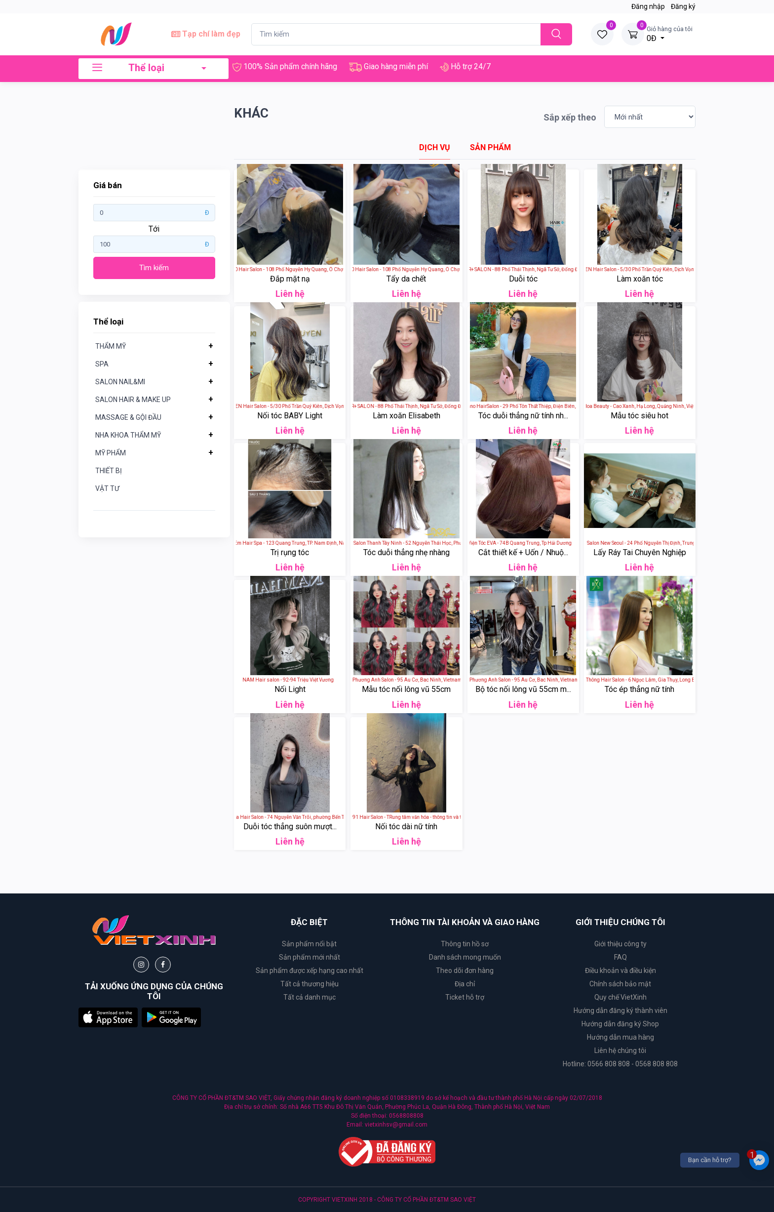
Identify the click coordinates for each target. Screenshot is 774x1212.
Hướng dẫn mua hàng (620, 1037)
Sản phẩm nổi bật (309, 944)
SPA (102, 364)
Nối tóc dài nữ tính (406, 826)
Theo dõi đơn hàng (465, 970)
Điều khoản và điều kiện (620, 970)
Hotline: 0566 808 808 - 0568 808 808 (620, 1064)
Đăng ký (683, 6)
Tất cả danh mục (309, 997)
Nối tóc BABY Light (289, 415)
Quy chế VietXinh (620, 997)
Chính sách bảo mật (620, 984)
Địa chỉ (465, 984)
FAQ (620, 957)
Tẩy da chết (406, 278)
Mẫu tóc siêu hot (639, 415)
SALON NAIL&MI (120, 382)
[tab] (434, 148)
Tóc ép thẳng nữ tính (639, 689)
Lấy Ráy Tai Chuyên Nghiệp (639, 552)
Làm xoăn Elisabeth (406, 415)
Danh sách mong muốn (465, 957)
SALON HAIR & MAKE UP (133, 400)
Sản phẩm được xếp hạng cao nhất (309, 970)
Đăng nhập (648, 6)
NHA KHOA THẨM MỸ (128, 435)
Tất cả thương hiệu (309, 984)
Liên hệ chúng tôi (620, 1050)
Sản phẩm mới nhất (309, 957)
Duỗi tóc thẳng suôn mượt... (290, 826)
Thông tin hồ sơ (465, 944)
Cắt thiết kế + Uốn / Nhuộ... (523, 552)
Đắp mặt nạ (290, 278)
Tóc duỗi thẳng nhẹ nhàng (406, 552)
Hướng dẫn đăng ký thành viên (620, 1010)
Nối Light (290, 689)
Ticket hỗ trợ (464, 997)
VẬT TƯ (107, 488)
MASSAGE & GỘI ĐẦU (128, 417)
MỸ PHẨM (110, 453)
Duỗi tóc (523, 278)
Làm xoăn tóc (640, 278)
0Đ (670, 33)
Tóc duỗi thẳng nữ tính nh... (523, 415)
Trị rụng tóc (290, 552)
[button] (108, 1016)
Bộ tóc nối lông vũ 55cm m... (523, 689)
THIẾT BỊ (108, 471)
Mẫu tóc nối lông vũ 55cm (406, 689)
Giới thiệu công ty (620, 944)
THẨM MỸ (110, 346)
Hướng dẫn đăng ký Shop (620, 1024)
